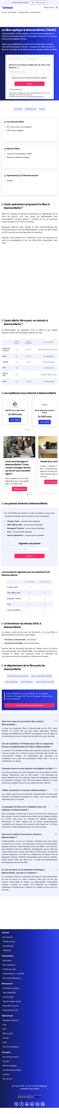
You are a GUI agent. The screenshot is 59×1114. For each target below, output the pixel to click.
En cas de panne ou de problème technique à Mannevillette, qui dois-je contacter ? (29, 871)
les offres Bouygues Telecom (48, 349)
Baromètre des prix (10, 1006)
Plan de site (7, 1079)
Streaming (7, 950)
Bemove (43, 1086)
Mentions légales (9, 1065)
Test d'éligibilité (9, 992)
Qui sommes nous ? (11, 1057)
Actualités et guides (11, 988)
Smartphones (8, 946)
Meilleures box (30, 109)
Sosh (5, 1042)
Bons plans (7, 960)
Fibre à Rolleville (11, 682)
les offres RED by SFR (48, 374)
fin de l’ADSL (49, 632)
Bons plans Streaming (12, 978)
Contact (6, 1061)
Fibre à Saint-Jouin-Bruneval (17, 676)
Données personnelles (12, 1070)
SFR (4, 1029)
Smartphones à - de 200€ (13, 974)
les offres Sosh (48, 381)
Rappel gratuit (19, 489)
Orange (6, 1038)
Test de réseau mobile (12, 1001)
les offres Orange (49, 362)
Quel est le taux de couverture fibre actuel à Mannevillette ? (29, 723)
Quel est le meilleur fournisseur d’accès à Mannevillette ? (29, 835)
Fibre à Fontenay (27, 682)
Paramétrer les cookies (29, 1088)
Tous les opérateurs (11, 1047)
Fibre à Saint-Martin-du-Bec (41, 676)
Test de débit (8, 997)
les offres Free (49, 356)
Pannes (42, 109)
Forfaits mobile (9, 941)
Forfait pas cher (9, 969)
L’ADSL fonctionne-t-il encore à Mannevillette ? (29, 790)
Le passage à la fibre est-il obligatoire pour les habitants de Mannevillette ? (29, 808)
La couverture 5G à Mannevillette (29, 705)
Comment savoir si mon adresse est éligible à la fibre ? (29, 768)
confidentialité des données (35, 96)
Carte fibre (18, 109)
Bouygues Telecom (10, 1020)
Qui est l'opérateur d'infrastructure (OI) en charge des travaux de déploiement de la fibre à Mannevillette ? (29, 745)
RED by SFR (8, 1033)
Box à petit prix (9, 965)
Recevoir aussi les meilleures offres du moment (28, 78)
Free (4, 1025)
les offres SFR (49, 368)
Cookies (6, 1074)
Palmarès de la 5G (10, 1010)
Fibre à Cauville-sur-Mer (45, 682)
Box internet (8, 937)
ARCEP (15, 216)
